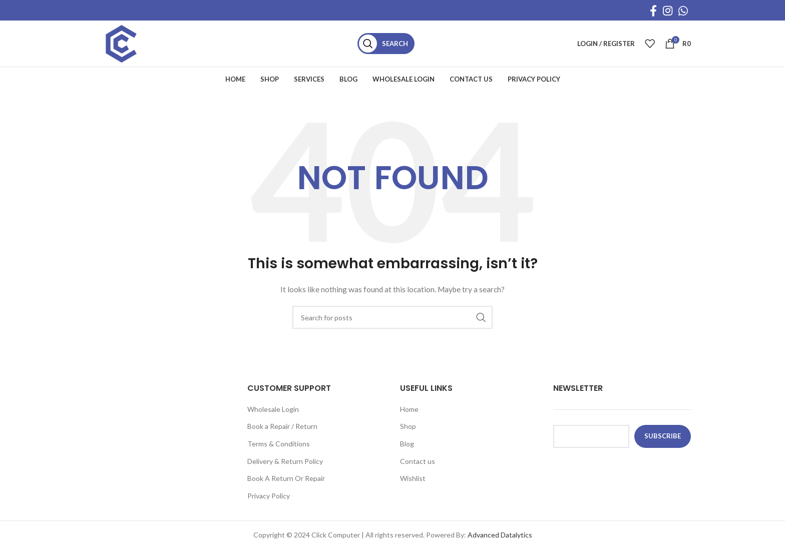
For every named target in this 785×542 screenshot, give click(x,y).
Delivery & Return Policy (285, 467)
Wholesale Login (273, 415)
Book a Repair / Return (282, 432)
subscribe (662, 442)
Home (409, 415)
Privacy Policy (268, 502)
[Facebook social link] (653, 10)
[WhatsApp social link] (683, 10)
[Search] (394, 47)
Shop (408, 432)
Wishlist (413, 484)
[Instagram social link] (667, 10)
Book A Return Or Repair (286, 484)
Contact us (417, 467)
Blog (407, 450)
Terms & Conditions (278, 450)
